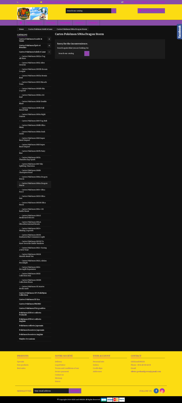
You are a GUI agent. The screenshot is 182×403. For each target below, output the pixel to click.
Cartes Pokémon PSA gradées (32, 308)
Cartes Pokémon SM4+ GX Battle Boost (31, 210)
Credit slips (97, 368)
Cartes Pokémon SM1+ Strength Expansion (29, 268)
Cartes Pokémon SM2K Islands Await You (30, 255)
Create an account (157, 2)
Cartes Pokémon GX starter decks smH (31, 287)
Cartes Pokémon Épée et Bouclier (30, 46)
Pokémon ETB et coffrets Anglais (30, 320)
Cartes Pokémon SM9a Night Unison (32, 115)
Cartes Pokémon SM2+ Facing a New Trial (33, 249)
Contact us (59, 375)
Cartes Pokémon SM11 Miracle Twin (33, 83)
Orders (96, 365)
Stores (57, 381)
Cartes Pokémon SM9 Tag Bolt (34, 121)
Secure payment (62, 371)
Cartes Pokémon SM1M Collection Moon (30, 281)
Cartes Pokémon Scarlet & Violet (30, 40)
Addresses (97, 371)
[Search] (91, 10)
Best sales (21, 368)
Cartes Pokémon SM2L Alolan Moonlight (33, 262)
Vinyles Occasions (27, 339)
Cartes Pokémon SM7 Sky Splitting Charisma (31, 165)
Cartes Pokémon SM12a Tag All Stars (32, 57)
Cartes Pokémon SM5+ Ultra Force (32, 191)
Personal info (98, 362)
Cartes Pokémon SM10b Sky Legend (32, 90)
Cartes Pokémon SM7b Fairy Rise (32, 152)
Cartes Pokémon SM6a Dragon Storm (33, 178)
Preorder (65, 23)
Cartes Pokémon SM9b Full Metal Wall (31, 109)
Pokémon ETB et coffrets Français (30, 314)
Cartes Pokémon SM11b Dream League (33, 70)
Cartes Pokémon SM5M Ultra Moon (32, 204)
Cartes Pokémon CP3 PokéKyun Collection (33, 294)
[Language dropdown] (127, 2)
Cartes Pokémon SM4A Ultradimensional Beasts (30, 223)
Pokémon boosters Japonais (31, 330)
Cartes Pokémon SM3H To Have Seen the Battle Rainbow (31, 242)
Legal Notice (60, 365)
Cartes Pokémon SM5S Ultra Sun (32, 197)
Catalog (79, 23)
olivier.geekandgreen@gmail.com (61, 2)
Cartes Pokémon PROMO (30, 304)
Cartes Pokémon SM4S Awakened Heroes (30, 217)
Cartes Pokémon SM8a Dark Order (32, 133)
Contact (92, 23)
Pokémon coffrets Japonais (31, 326)
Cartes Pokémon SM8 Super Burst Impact (32, 139)
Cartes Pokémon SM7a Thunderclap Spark (29, 158)
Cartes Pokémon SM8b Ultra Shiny (32, 126)
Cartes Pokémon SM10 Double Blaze (33, 102)
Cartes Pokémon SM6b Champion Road (30, 171)
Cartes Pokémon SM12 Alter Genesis (32, 64)
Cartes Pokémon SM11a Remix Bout (33, 77)
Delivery (58, 362)
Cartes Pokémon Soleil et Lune (32, 52)
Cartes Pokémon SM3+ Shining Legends (30, 229)
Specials (50, 23)
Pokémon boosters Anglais (31, 334)
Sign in (144, 2)
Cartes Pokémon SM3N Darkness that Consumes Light (32, 236)
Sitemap (58, 378)
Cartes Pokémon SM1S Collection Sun (29, 275)
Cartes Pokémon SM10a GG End (31, 96)
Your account (101, 356)
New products (34, 23)
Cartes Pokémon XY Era (29, 299)
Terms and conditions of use (67, 368)
